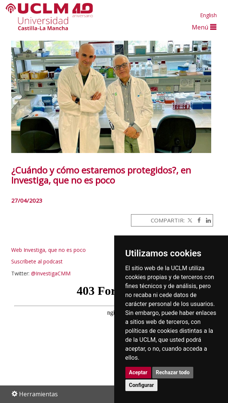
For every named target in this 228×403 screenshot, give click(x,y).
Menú (204, 27)
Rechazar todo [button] (173, 372)
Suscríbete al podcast (37, 261)
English (208, 15)
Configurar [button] (141, 385)
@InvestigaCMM (51, 273)
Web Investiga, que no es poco (49, 249)
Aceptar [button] (138, 372)
